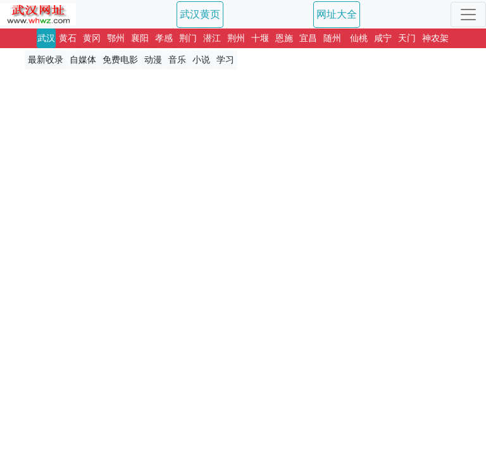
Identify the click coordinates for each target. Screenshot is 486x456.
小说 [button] (201, 59)
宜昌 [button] (308, 38)
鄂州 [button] (116, 38)
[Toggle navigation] (468, 14)
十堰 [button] (260, 38)
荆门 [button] (188, 38)
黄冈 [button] (92, 38)
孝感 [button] (164, 38)
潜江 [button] (212, 38)
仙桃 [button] (359, 38)
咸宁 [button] (383, 38)
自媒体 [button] (83, 59)
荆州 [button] (236, 38)
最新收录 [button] (45, 59)
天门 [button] (407, 38)
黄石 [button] (68, 38)
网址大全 (336, 14)
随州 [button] (332, 38)
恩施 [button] (284, 38)
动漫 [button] (153, 59)
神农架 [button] (435, 38)
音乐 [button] (177, 59)
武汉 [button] (46, 38)
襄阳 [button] (140, 38)
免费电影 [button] (120, 59)
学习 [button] (225, 59)
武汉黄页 (200, 14)
